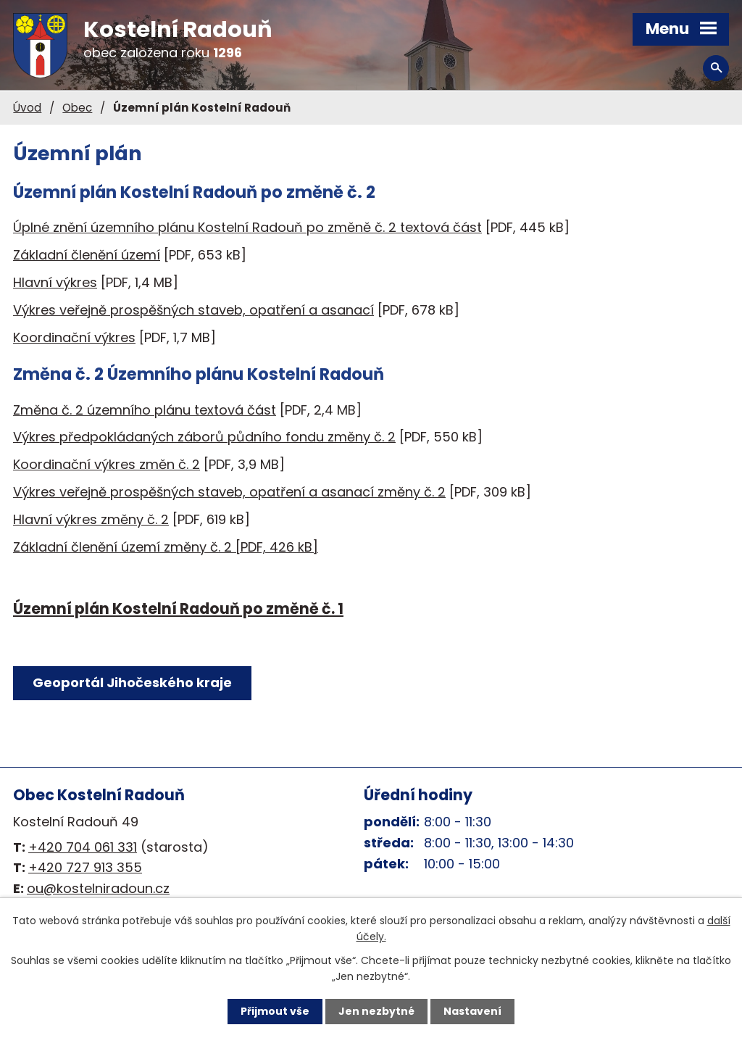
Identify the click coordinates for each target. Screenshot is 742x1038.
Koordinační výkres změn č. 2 (106, 464)
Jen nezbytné (376, 1011)
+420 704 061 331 (82, 847)
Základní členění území (86, 255)
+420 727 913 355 (85, 867)
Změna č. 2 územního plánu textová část (144, 410)
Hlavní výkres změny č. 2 (91, 519)
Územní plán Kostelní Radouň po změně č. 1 (178, 608)
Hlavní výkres (55, 282)
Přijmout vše (275, 1011)
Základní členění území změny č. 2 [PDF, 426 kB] (165, 547)
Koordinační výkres (74, 337)
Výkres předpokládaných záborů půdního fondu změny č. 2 (204, 437)
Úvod (27, 107)
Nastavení (472, 1011)
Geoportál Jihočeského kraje (132, 682)
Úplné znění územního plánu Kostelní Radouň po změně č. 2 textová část (247, 227)
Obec (77, 107)
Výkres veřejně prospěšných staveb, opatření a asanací (193, 310)
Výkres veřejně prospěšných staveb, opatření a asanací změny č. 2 (229, 492)
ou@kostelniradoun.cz (98, 888)
